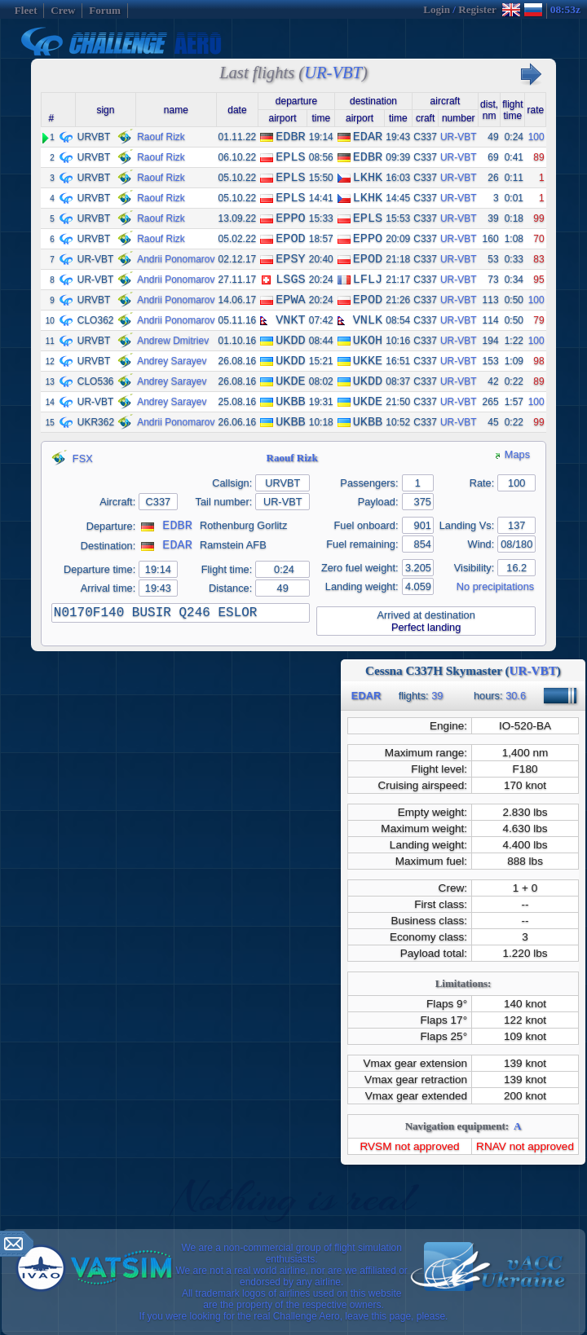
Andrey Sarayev (171, 361)
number (458, 118)
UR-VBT (458, 137)
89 (538, 157)
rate (535, 110)
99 (538, 218)
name (176, 110)
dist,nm (489, 110)
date (236, 110)
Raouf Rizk (161, 137)
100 (536, 137)
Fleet (26, 10)
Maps (512, 454)
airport (282, 118)
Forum (105, 10)
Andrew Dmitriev (173, 340)
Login (436, 9)
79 (538, 320)
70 (538, 239)
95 (538, 279)
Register (477, 9)
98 (538, 361)
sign (105, 110)
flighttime (512, 110)
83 (538, 259)
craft (425, 118)
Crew (63, 10)
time (320, 118)
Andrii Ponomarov (175, 259)
